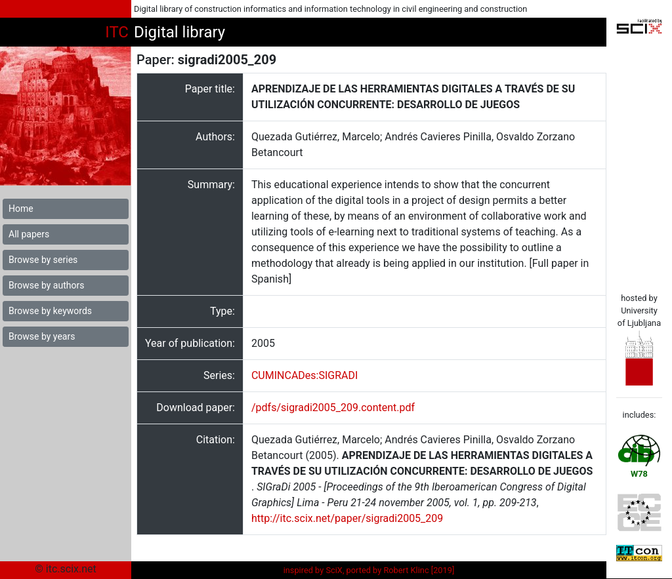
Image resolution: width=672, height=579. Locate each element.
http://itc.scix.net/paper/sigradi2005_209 (347, 518)
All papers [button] (29, 234)
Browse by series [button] (43, 259)
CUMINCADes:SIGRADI (304, 375)
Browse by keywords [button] (50, 311)
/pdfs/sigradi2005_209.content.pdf (333, 407)
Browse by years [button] (42, 336)
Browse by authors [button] (46, 285)
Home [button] (21, 208)
